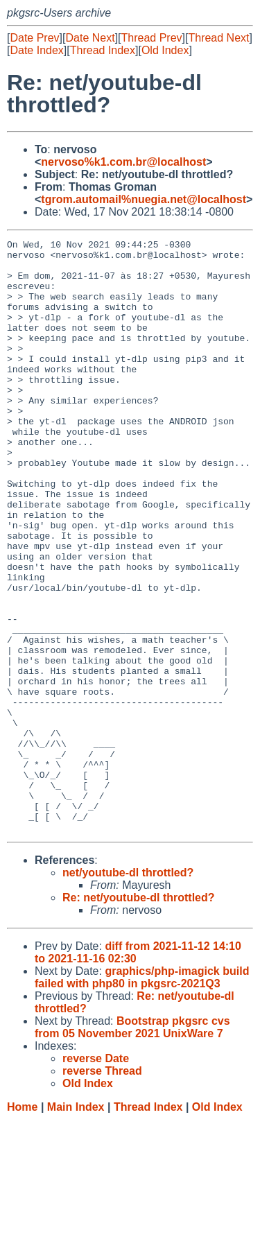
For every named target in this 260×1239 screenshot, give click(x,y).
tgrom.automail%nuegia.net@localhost (143, 199)
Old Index (165, 50)
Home (22, 1225)
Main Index (76, 1225)
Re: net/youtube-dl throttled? (138, 1016)
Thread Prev (151, 38)
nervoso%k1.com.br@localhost (123, 162)
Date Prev (34, 38)
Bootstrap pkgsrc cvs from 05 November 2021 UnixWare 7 (132, 1146)
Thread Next (218, 38)
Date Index (36, 50)
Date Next (89, 38)
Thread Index (102, 50)
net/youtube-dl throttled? (127, 991)
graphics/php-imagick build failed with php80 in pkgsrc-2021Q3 (142, 1096)
